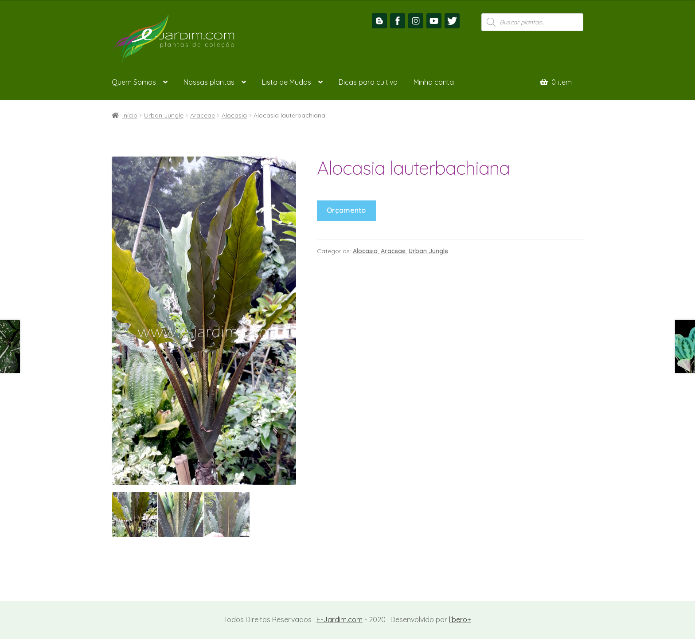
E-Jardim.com (339, 619)
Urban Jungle (164, 115)
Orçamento (346, 210)
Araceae (202, 115)
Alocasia (234, 115)
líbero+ (460, 619)
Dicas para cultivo (368, 82)
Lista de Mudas (286, 82)
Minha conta (434, 82)
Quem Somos (134, 82)
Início (129, 115)
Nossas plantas (209, 82)
